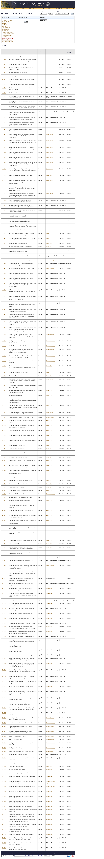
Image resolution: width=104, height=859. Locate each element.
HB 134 (4, 210)
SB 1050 (4, 809)
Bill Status (4, 853)
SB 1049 (4, 806)
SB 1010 (4, 626)
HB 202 (4, 540)
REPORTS (50, 8)
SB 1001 (4, 583)
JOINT (23, 8)
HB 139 (4, 233)
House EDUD (49, 230)
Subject (4, 23)
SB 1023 (4, 691)
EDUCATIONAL (59, 8)
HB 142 (4, 246)
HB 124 (4, 152)
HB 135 (4, 215)
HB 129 (4, 180)
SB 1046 (4, 791)
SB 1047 (4, 796)
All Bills (4, 20)
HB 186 (4, 470)
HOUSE (14, 8)
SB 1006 (4, 608)
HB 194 (4, 500)
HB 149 (4, 278)
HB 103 (4, 56)
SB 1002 (4, 588)
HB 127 (4, 169)
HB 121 (4, 134)
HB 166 (4, 375)
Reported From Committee (8, 33)
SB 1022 (4, 686)
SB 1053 (4, 824)
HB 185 (4, 465)
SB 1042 (4, 773)
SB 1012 (4, 636)
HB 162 (4, 355)
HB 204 (4, 547)
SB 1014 (4, 645)
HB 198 (4, 520)
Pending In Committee (7, 32)
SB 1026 (4, 708)
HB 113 (4, 96)
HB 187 (4, 477)
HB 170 (4, 395)
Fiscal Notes (5, 36)
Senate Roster (39, 853)
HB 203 (4, 543)
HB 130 (4, 187)
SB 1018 (4, 663)
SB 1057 (4, 842)
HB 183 (4, 457)
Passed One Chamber (7, 35)
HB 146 (4, 263)
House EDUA (49, 215)
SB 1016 (4, 655)
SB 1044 (4, 781)
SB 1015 (4, 650)
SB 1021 (4, 681)
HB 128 (4, 175)
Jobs (57, 853)
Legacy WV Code (17, 853)
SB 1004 (4, 600)
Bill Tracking (43, 20)
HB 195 (4, 504)
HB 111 (4, 87)
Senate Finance (50, 717)
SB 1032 (4, 736)
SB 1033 (4, 739)
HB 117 (4, 111)
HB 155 (4, 314)
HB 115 (4, 101)
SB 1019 (4, 669)
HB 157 (4, 327)
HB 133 (4, 205)
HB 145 (4, 260)
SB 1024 (4, 698)
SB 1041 (4, 769)
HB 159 (4, 341)
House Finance (49, 134)
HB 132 (4, 200)
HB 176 (4, 425)
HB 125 (4, 157)
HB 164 (4, 365)
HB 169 (4, 390)
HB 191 (4, 490)
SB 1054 (4, 829)
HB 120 (4, 129)
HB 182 (4, 452)
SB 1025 (4, 703)
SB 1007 (4, 613)
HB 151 (4, 289)
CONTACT (68, 8)
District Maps (32, 853)
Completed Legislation (7, 38)
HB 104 (4, 59)
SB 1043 (4, 776)
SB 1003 (4, 593)
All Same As (5, 30)
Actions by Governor (7, 39)
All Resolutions (5, 21)
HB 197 (4, 515)
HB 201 (4, 537)
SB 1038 (4, 758)
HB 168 (4, 385)
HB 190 (4, 487)
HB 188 (4, 480)
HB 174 (4, 417)
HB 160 (4, 345)
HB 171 (4, 399)
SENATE (6, 8)
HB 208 (4, 565)
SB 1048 (4, 801)
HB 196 (4, 510)
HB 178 (4, 435)
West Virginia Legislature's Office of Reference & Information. (25, 855)
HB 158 (4, 334)
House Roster (46, 853)
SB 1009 (4, 623)
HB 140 (4, 238)
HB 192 (4, 493)
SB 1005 (4, 603)
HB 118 (4, 117)
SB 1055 (4, 834)
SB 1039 (4, 763)
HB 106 (4, 67)
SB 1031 (4, 731)
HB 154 (4, 309)
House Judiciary (50, 260)
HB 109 (4, 79)
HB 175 (4, 420)
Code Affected (5, 29)
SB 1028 (4, 717)
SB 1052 (4, 819)
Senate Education (50, 334)
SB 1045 (4, 786)
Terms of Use (40, 855)
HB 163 (4, 360)
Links (60, 853)
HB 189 (4, 483)
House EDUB (49, 220)
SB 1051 (4, 814)
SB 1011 (4, 631)
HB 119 (4, 122)
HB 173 (4, 412)
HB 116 (4, 106)
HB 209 (4, 572)
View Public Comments (7, 41)
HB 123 (4, 147)
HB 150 (4, 283)
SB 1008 (4, 618)
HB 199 (4, 527)
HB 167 (4, 379)
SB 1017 (4, 658)
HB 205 (4, 552)
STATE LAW (41, 8)
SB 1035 (4, 747)
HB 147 (4, 268)
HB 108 (4, 76)
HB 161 (4, 349)
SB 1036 (4, 751)
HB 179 (4, 440)
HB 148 (4, 273)
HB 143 (4, 250)
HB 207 (4, 560)
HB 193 (4, 497)
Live (51, 853)
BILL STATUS (32, 8)
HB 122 (4, 140)
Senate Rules (49, 588)
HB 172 (4, 405)
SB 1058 (4, 847)
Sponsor (4, 26)
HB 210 (4, 578)
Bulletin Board (25, 853)
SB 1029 (4, 722)
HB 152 (4, 296)
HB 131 (4, 193)
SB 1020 (4, 676)
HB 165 (4, 372)
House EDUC (49, 435)
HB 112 (4, 92)
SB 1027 (4, 712)
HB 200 (4, 532)
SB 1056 (4, 837)
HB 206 (4, 557)
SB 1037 (4, 754)
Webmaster (47, 855)
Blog (54, 853)
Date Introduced (6, 27)
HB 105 (4, 64)
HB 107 (4, 72)
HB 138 (4, 230)
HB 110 (4, 84)
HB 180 (4, 445)
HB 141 (4, 243)
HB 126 (4, 162)
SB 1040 (4, 766)
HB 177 (4, 430)
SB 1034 (4, 743)
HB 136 (4, 220)
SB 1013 (4, 640)
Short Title (4, 24)
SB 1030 (4, 726)
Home (63, 853)
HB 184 (4, 460)
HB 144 (4, 255)
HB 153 (4, 303)
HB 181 (4, 448)
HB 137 (4, 225)
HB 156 (4, 321)
